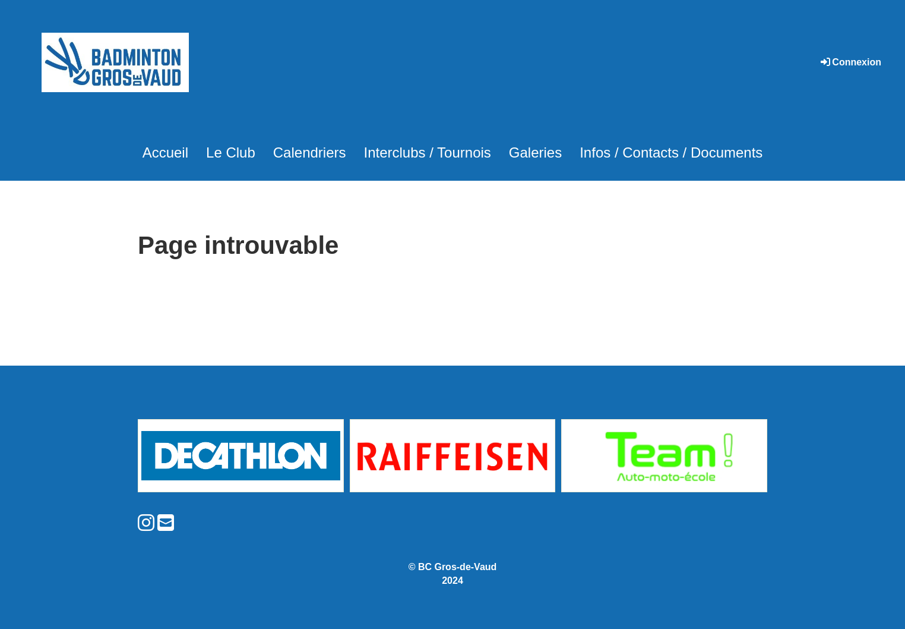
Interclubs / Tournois (427, 152)
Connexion (850, 62)
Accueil (165, 152)
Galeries (535, 152)
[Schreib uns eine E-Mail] (165, 523)
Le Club (230, 152)
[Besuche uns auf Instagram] (146, 523)
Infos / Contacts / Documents (671, 152)
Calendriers (309, 152)
